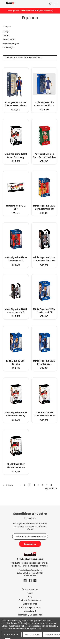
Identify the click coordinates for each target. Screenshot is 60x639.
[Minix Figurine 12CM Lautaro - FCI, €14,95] (44, 291)
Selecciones (9, 39)
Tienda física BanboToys (30, 570)
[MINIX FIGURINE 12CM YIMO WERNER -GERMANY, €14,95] (44, 394)
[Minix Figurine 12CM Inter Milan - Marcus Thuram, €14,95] (44, 342)
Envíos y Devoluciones (30, 600)
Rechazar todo (32, 634)
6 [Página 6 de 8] (42, 485)
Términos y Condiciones (30, 614)
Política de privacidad (30, 607)
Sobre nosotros (30, 589)
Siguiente (51, 488)
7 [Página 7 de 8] (47, 485)
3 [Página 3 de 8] (29, 485)
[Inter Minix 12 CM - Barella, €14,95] (15, 342)
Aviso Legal (30, 611)
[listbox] (31, 58)
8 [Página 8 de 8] (51, 485)
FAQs (30, 592)
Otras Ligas (9, 47)
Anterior (8, 485)
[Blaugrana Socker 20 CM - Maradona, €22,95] (15, 84)
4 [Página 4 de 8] (34, 485)
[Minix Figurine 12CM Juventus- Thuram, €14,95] (44, 239)
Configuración (11, 634)
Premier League (11, 43)
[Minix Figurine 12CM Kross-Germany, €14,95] (15, 394)
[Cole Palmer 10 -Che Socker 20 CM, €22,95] (44, 84)
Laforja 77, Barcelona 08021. (30, 573)
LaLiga (6, 31)
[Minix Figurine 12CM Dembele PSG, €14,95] (15, 239)
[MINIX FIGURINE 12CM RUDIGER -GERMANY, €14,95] (15, 446)
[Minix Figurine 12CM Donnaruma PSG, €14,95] (44, 187)
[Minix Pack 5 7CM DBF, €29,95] (15, 187)
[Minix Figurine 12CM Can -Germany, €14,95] (15, 136)
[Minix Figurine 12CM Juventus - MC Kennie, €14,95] (15, 291)
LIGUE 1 (6, 35)
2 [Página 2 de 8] (24, 485)
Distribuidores (30, 603)
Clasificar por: (11, 57)
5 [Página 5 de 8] (38, 485)
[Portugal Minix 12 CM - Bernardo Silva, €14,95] (44, 136)
